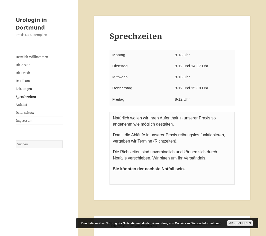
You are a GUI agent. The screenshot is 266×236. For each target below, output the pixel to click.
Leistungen (24, 89)
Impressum (24, 120)
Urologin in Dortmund (31, 23)
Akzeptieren (240, 223)
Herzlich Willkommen (32, 57)
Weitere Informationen (206, 223)
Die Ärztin (23, 65)
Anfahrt (21, 104)
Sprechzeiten (26, 97)
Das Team (23, 81)
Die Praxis (23, 73)
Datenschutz (25, 112)
